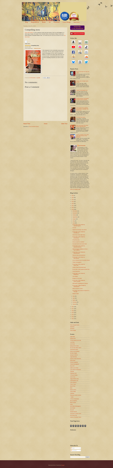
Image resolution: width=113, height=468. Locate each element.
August (74, 219)
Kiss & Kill (72, 365)
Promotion (57, 22)
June (74, 223)
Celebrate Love (73, 373)
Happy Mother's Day (74, 378)
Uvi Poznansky (82, 145)
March (74, 300)
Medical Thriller (75, 293)
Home (45, 123)
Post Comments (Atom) (34, 126)
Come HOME (73, 391)
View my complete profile (75, 189)
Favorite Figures (73, 411)
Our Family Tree (73, 415)
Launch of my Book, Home (75, 417)
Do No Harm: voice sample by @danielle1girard (78, 225)
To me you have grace (80, 117)
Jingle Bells (72, 336)
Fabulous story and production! (78, 255)
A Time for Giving (73, 375)
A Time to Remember (74, 398)
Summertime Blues (74, 349)
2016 (73, 310)
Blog (26, 22)
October (74, 215)
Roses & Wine (73, 389)
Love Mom (72, 342)
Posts (72, 448)
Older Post (64, 123)
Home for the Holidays (74, 351)
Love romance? (73, 382)
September (75, 217)
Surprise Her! (73, 338)
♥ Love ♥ (72, 409)
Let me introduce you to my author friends (81, 260)
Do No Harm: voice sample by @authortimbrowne (78, 246)
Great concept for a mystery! (78, 241)
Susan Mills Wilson (29, 32)
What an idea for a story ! (77, 288)
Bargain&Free (35, 22)
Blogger (62, 465)
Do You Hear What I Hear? (75, 347)
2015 (73, 312)
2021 (73, 205)
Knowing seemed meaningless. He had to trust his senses (82, 99)
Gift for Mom (72, 360)
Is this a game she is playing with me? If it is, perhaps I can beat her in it (82, 109)
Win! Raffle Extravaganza (75, 406)
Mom (71, 387)
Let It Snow (72, 344)
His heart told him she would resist (79, 243)
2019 (73, 209)
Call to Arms (72, 376)
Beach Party (72, 386)
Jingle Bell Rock (73, 356)
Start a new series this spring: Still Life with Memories (82, 126)
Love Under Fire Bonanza (75, 369)
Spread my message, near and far (79, 229)
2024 (73, 199)
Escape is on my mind (77, 278)
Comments (74, 450)
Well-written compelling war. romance (80, 283)
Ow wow (74, 227)
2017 (73, 308)
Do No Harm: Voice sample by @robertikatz (78, 237)
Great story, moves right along (78, 234)
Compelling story (35, 45)
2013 (73, 316)
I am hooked (75, 276)
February (75, 302)
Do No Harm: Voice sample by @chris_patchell (78, 281)
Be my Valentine (73, 400)
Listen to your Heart (74, 367)
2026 (73, 195)
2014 (73, 314)
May (74, 296)
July (74, 220)
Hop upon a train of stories (75, 395)
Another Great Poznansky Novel (79, 267)
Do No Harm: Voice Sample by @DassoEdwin (78, 253)
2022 (73, 203)
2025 (73, 197)
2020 (73, 207)
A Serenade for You (74, 380)
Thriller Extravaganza (76, 262)
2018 (73, 306)
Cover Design (67, 22)
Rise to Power (73, 402)
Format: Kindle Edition (29, 48)
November (75, 213)
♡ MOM (71, 397)
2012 (73, 318)
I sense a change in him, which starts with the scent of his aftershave (82, 135)
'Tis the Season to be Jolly (75, 340)
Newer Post (26, 123)
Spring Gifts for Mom (74, 345)
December (75, 211)
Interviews (77, 22)
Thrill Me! (72, 371)
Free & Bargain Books (74, 324)
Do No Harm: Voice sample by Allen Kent (80, 269)
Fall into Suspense (74, 362)
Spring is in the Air (74, 355)
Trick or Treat (73, 384)
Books (44, 22)
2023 (73, 201)
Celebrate (72, 393)
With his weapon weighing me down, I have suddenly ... (80, 249)
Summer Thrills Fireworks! (75, 358)
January (74, 304)
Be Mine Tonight (73, 353)
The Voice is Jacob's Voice (75, 413)
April (74, 298)
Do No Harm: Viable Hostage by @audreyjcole (79, 286)
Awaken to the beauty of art (81, 90)
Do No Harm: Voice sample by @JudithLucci (78, 232)
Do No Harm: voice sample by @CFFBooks (78, 258)
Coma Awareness (76, 271)
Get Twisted (72, 408)
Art (50, 22)
